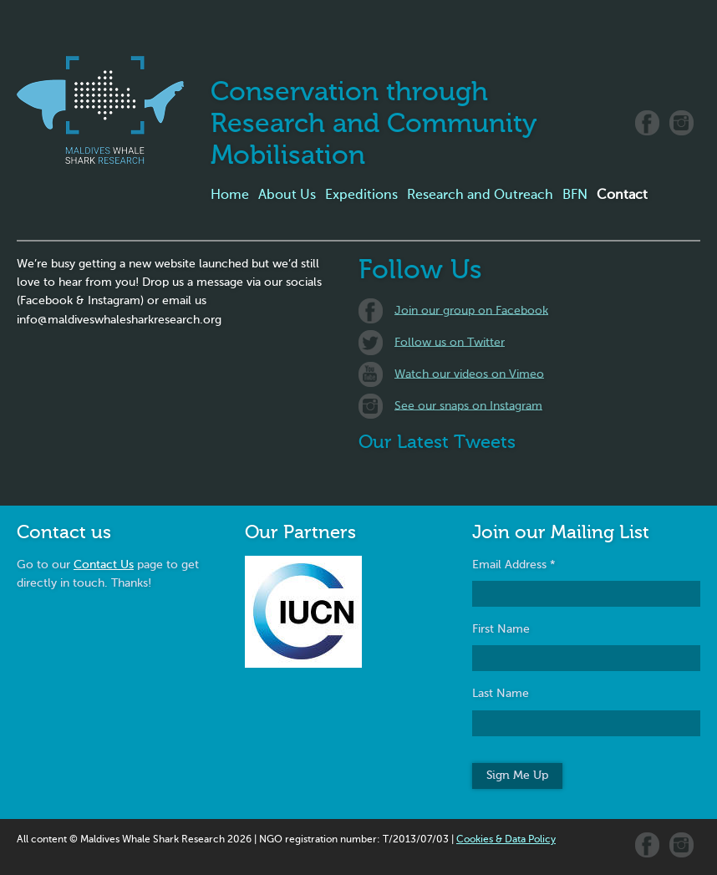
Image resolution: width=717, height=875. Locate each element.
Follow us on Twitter (449, 342)
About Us (287, 195)
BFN (574, 195)
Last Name (500, 693)
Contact (622, 195)
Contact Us (104, 565)
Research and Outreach (480, 195)
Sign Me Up (517, 775)
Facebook (647, 122)
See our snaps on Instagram (468, 405)
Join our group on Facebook (471, 310)
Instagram (681, 122)
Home (230, 195)
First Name (501, 629)
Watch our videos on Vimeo (469, 373)
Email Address (514, 565)
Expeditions (361, 195)
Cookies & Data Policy (506, 840)
